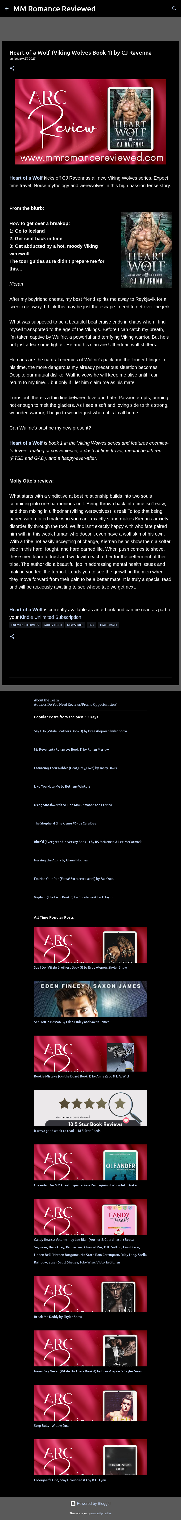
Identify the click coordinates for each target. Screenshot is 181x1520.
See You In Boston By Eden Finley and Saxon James (71, 1021)
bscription (71, 617)
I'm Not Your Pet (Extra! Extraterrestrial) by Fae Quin (74, 878)
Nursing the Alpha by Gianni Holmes (61, 860)
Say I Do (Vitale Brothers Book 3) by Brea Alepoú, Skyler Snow (80, 731)
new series (75, 625)
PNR (91, 625)
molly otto (53, 625)
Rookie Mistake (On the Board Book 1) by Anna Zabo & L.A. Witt (81, 1076)
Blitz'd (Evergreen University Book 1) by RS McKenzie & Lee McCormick (88, 841)
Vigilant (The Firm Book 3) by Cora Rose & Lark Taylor (74, 897)
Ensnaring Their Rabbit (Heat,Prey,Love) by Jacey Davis (75, 768)
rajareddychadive (101, 1513)
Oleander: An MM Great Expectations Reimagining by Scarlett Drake (85, 1185)
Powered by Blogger (90, 1504)
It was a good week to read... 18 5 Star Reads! (67, 1130)
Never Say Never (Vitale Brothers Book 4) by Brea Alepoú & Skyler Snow (88, 1371)
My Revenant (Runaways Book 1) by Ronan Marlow (71, 749)
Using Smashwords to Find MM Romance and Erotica (73, 804)
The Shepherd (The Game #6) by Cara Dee (65, 823)
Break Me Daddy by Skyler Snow (58, 1316)
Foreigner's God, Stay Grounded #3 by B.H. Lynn (70, 1480)
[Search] (174, 8)
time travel (108, 625)
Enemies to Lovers (25, 625)
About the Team (46, 700)
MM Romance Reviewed (54, 8)
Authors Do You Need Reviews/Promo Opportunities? (75, 704)
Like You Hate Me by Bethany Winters (62, 786)
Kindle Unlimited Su (40, 617)
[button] (12, 68)
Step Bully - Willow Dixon (52, 1425)
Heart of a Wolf (26, 178)
